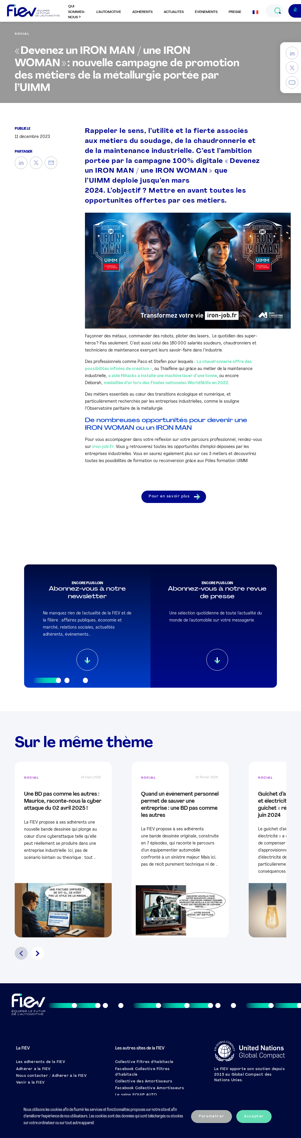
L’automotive (108, 12)
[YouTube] (292, 82)
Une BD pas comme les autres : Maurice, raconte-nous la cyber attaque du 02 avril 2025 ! (62, 801)
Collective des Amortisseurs (143, 1081)
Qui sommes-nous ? (76, 12)
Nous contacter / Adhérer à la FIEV (51, 1076)
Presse (235, 12)
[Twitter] (292, 67)
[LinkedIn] (292, 53)
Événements (206, 12)
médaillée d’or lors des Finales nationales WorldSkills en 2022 (166, 383)
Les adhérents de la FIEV (40, 1062)
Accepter (254, 1116)
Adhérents (142, 12)
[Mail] (51, 162)
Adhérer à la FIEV (33, 1069)
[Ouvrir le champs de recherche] (277, 10)
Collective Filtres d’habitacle (144, 1062)
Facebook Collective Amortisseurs (149, 1088)
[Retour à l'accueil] (33, 11)
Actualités (174, 12)
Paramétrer (211, 1116)
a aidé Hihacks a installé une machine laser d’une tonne (162, 376)
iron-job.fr (103, 447)
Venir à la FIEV (30, 1082)
